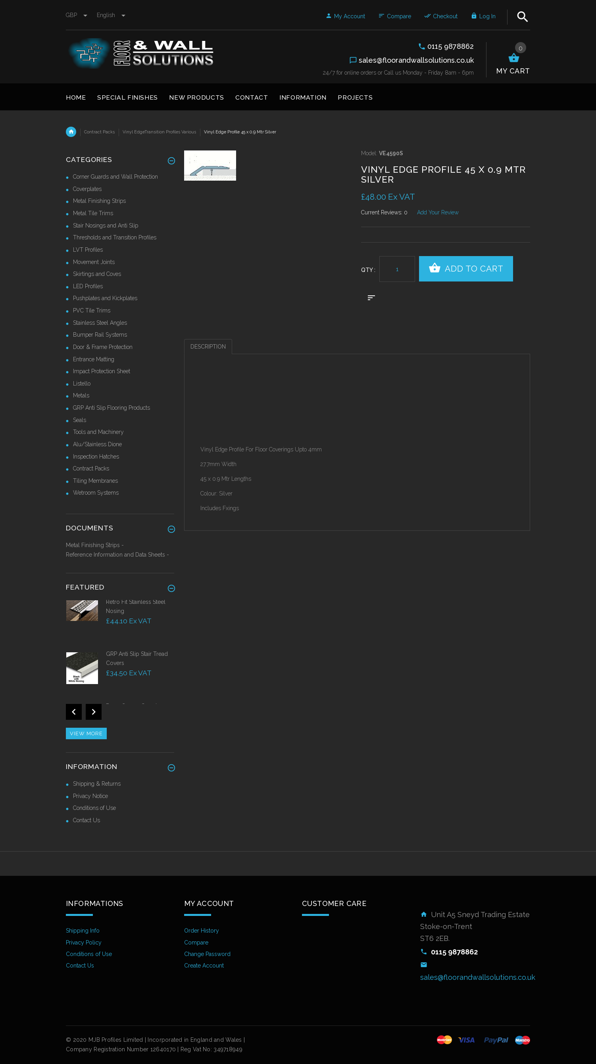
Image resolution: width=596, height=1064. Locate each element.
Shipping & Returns (97, 784)
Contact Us (86, 820)
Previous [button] (74, 712)
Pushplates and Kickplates (105, 298)
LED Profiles (88, 286)
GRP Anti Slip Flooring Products (111, 408)
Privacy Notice (90, 796)
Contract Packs (99, 131)
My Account (345, 16)
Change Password (207, 954)
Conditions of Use (94, 808)
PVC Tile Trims (91, 310)
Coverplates (87, 189)
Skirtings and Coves (97, 274)
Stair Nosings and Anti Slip (105, 225)
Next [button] (94, 712)
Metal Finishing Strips (99, 201)
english (111, 15)
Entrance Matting (93, 359)
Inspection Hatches (96, 456)
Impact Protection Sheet (101, 371)
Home (71, 132)
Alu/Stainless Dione (97, 444)
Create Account (204, 965)
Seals (79, 420)
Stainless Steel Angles (100, 323)
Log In (483, 16)
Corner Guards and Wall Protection (115, 176)
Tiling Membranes (95, 481)
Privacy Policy (84, 942)
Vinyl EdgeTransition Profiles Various (159, 131)
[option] (120, 624)
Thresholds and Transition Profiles (114, 237)
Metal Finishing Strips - (95, 545)
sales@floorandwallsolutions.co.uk (477, 977)
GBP (77, 15)
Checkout (441, 16)
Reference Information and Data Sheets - (117, 554)
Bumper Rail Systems (100, 335)
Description (208, 346)
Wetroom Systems (96, 493)
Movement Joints (94, 262)
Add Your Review (438, 212)
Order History (201, 930)
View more (86, 733)
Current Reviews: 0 (384, 212)
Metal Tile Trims (93, 213)
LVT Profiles (88, 250)
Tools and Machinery (98, 432)
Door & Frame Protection (103, 347)
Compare (394, 16)
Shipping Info (83, 930)
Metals (81, 395)
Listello (81, 383)
